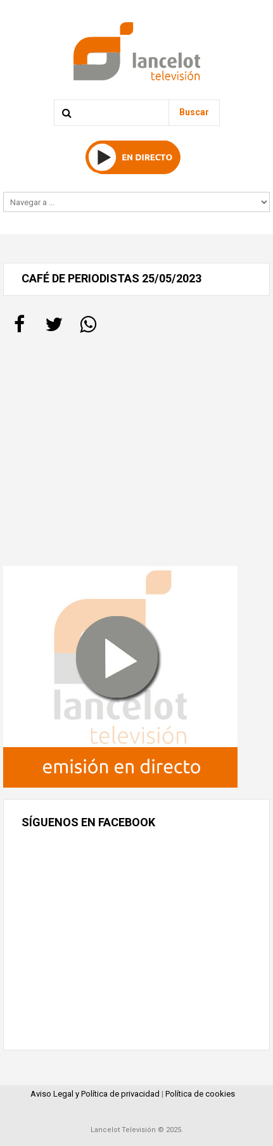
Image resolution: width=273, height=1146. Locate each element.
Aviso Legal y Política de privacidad (95, 1094)
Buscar (194, 112)
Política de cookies (200, 1094)
